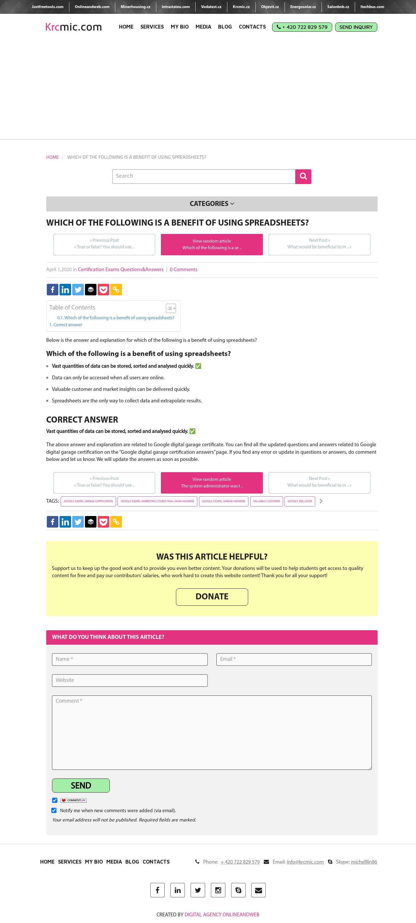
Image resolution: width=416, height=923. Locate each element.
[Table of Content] (171, 308)
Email (294, 862)
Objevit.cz (270, 7)
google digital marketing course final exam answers (157, 501)
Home (126, 27)
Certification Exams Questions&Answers (121, 270)
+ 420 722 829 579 (302, 27)
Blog (225, 27)
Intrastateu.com (176, 7)
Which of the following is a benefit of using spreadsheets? (119, 318)
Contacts (252, 27)
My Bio (180, 27)
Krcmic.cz (241, 7)
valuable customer (266, 501)
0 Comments (183, 270)
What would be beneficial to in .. (319, 243)
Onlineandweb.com (92, 7)
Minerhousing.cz (136, 7)
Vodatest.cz (211, 7)
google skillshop (300, 501)
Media (203, 27)
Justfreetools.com (48, 7)
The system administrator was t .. (212, 486)
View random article (212, 241)
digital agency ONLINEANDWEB (222, 915)
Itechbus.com (372, 7)
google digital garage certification (88, 501)
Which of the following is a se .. (212, 248)
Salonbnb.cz (338, 7)
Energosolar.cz (303, 7)
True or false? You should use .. (104, 243)
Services (152, 27)
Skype (352, 862)
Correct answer (67, 325)
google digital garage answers (223, 501)
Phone (227, 862)
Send (81, 786)
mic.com (73, 26)
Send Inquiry (356, 27)
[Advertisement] (208, 90)
